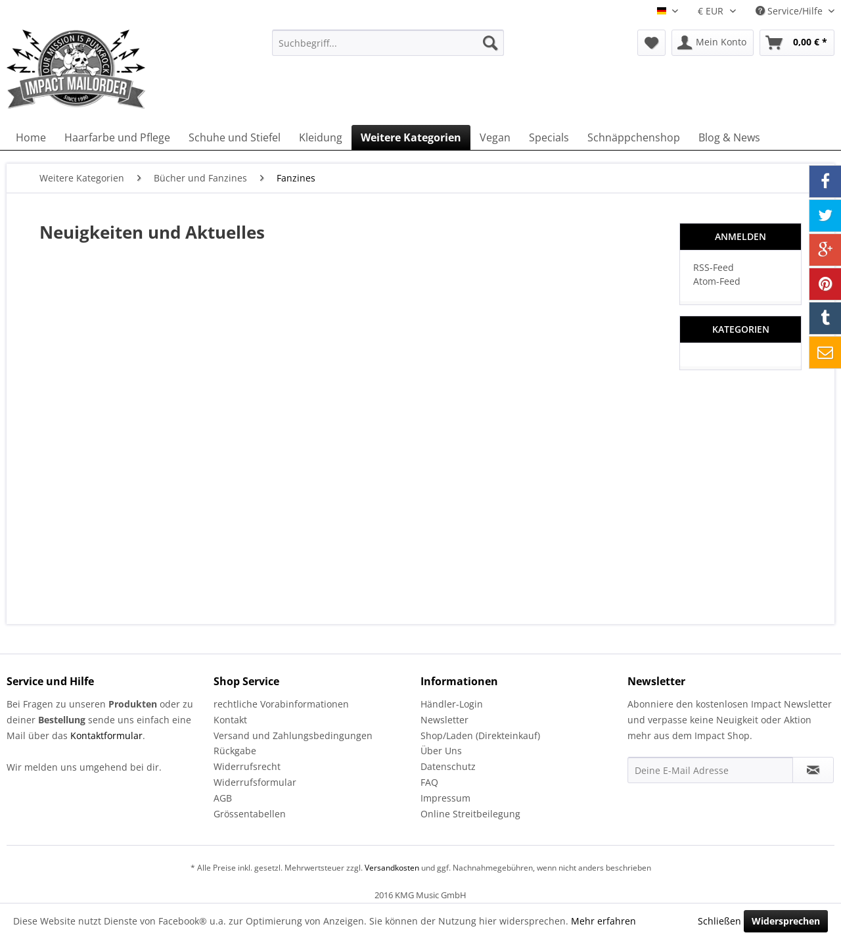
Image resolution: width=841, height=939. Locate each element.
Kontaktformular (106, 735)
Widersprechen (786, 921)
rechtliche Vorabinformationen (281, 704)
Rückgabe (235, 750)
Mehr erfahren (603, 921)
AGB (223, 798)
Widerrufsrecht (247, 766)
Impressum (445, 798)
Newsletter (444, 719)
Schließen (719, 921)
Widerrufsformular (255, 782)
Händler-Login (451, 704)
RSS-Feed (713, 267)
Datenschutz (448, 766)
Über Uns (441, 750)
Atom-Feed (716, 281)
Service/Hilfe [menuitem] (790, 11)
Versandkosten (392, 867)
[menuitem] (388, 43)
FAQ (429, 782)
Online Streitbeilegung (470, 813)
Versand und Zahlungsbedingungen (293, 735)
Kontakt (230, 719)
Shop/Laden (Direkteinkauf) (480, 735)
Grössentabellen (250, 813)
